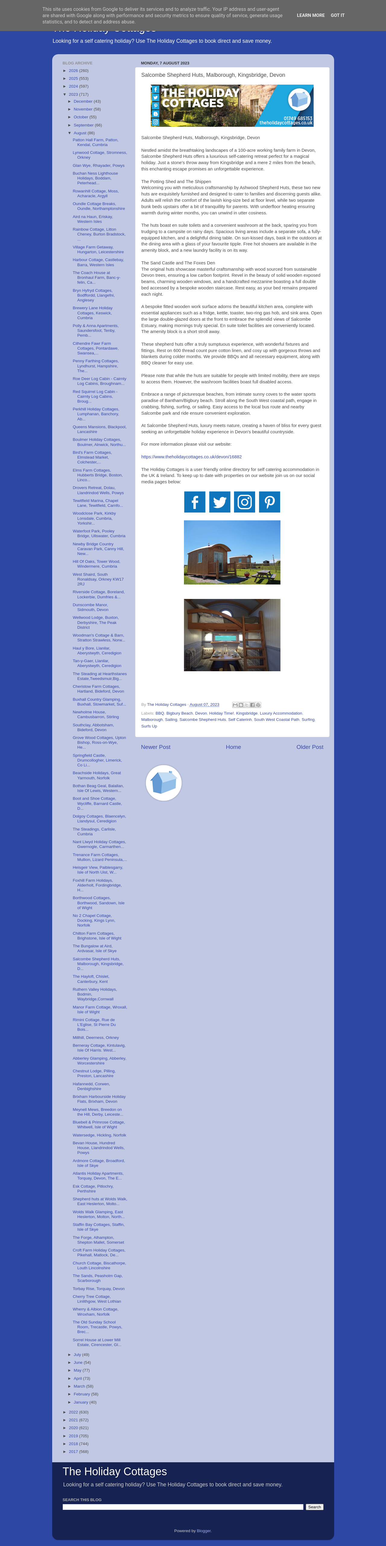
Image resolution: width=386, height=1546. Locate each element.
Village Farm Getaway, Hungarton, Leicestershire (98, 249)
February (82, 1394)
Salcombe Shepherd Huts (202, 719)
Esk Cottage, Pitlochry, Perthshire (93, 1188)
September (84, 125)
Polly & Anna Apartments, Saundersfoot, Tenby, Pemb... (96, 330)
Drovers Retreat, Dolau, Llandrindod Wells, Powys (98, 490)
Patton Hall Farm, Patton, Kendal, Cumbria (96, 142)
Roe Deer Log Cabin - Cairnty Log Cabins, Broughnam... (99, 381)
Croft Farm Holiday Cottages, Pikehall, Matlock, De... (99, 1252)
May (78, 1370)
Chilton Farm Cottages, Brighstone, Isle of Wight (97, 935)
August (81, 133)
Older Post (309, 747)
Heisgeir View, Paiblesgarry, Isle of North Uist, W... (98, 869)
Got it (338, 15)
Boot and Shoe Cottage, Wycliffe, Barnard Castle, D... (97, 803)
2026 (74, 70)
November (84, 109)
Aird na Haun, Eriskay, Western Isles (93, 219)
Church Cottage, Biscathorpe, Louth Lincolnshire (99, 1265)
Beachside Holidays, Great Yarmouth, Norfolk (97, 775)
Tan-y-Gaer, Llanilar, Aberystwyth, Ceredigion (97, 663)
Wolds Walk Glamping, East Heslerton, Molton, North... (99, 1214)
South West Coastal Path (276, 719)
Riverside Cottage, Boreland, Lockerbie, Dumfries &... (99, 594)
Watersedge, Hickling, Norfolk (99, 1135)
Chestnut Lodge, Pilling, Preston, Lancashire (94, 1073)
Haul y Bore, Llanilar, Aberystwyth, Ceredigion (97, 650)
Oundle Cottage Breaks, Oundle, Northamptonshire (99, 206)
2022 (74, 1412)
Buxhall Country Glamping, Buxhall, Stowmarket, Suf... (99, 701)
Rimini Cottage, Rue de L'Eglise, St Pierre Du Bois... (94, 1025)
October (82, 117)
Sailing (171, 719)
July (78, 1354)
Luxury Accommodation (281, 713)
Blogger (204, 1531)
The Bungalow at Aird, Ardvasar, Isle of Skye (95, 948)
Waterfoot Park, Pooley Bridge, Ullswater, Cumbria (99, 533)
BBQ (160, 713)
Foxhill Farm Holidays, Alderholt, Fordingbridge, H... (97, 885)
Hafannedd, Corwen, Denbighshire (91, 1086)
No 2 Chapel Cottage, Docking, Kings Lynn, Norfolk (94, 920)
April (78, 1378)
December (84, 101)
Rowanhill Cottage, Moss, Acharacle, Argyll (96, 193)
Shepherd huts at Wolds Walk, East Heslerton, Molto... (100, 1201)
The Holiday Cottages (115, 1471)
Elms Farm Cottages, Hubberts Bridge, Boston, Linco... (98, 475)
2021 (74, 1420)
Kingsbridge (247, 713)
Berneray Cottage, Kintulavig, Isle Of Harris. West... (99, 1047)
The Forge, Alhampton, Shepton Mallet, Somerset (98, 1240)
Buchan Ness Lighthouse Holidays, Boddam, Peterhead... (95, 178)
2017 (74, 1451)
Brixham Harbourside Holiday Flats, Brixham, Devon (99, 1099)
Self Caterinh (240, 719)
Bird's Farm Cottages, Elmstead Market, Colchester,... (92, 457)
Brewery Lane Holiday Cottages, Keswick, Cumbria (92, 313)
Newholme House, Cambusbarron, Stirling (96, 714)
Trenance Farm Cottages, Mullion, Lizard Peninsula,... (100, 857)
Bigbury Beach (179, 713)
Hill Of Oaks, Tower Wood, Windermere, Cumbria (96, 564)
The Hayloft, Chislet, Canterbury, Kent (91, 978)
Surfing (308, 719)
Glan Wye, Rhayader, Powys (99, 165)
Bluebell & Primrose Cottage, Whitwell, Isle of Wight (99, 1124)
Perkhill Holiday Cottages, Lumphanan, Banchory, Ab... (96, 414)
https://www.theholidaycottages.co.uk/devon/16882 (191, 456)
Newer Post (156, 747)
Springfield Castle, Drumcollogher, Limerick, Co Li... (97, 760)
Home (233, 747)
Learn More (311, 15)
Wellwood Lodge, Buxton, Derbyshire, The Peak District (96, 622)
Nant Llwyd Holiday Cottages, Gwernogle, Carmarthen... (99, 844)
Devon (201, 713)
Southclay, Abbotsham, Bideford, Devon (93, 727)
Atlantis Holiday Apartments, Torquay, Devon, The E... (98, 1175)
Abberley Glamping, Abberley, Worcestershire (99, 1060)
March (80, 1386)
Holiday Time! (221, 713)
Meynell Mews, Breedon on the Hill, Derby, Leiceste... (98, 1112)
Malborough (152, 719)
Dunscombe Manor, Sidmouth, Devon (91, 607)
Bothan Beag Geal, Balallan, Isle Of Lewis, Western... (98, 788)
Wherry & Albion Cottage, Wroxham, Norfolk (96, 1311)
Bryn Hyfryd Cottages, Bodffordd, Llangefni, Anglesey (94, 295)
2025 (74, 78)
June (79, 1362)
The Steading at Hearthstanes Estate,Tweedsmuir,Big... (100, 676)
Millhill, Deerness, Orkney (96, 1037)
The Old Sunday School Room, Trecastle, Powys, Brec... (97, 1327)
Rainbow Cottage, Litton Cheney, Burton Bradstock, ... (99, 234)
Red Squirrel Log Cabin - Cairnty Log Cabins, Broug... (95, 396)
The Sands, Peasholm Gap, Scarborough (98, 1278)
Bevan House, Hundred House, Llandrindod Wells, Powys (99, 1148)
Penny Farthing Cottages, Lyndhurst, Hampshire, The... (96, 366)
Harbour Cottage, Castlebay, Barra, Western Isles (98, 262)
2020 (74, 1428)
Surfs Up (149, 726)
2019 (74, 1436)
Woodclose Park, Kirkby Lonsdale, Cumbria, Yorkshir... (94, 518)
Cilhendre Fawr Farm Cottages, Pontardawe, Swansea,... (96, 348)
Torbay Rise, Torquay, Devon (99, 1288)
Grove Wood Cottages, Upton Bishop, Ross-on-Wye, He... (99, 742)
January (82, 1402)
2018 (74, 1444)
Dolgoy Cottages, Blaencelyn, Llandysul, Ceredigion (99, 818)
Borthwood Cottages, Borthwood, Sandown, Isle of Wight (99, 903)
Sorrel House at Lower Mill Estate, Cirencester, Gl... (97, 1342)
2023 (74, 94)
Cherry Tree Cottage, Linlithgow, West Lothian (97, 1299)
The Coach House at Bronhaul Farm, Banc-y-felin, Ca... (96, 277)
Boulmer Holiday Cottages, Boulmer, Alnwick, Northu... (99, 442)
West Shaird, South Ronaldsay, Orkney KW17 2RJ (98, 579)
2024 (74, 86)
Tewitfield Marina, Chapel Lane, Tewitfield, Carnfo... (98, 503)
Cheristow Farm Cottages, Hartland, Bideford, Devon (98, 689)
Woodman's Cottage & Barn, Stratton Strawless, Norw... (99, 637)
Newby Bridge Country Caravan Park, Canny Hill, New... (98, 549)
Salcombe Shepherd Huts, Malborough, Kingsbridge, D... (98, 964)
